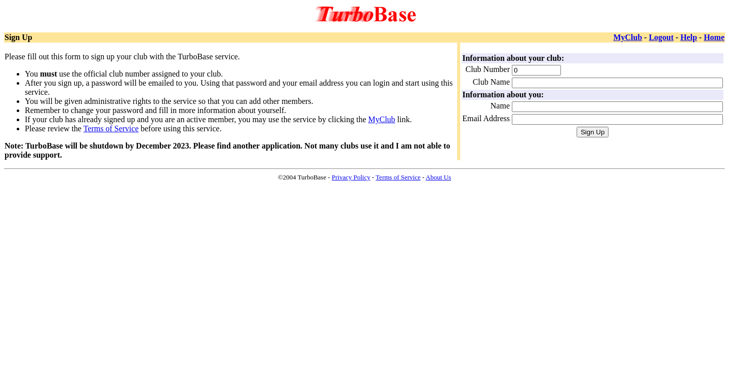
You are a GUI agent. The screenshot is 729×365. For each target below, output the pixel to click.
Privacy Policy (351, 177)
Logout (661, 37)
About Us (438, 177)
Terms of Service (111, 128)
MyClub (627, 37)
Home (714, 37)
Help (688, 37)
